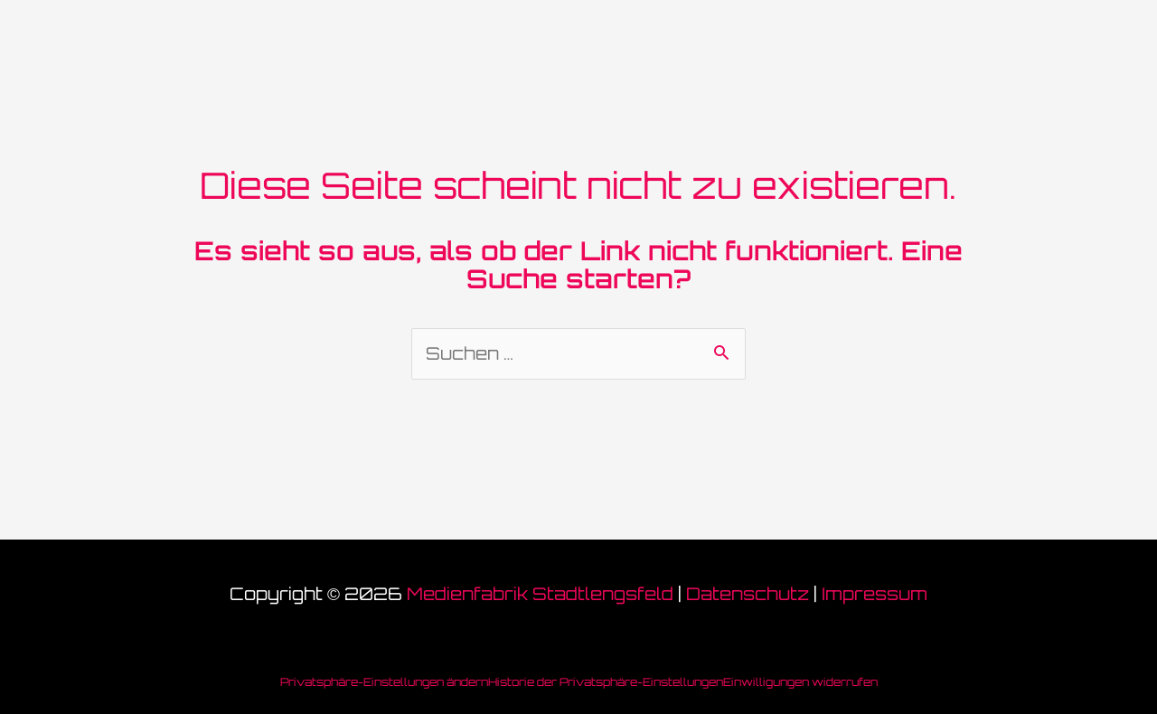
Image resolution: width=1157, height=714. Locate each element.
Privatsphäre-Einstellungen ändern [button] (384, 682)
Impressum (874, 594)
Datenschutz (747, 594)
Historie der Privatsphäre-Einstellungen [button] (605, 682)
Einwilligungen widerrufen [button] (800, 682)
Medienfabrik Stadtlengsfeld (540, 594)
